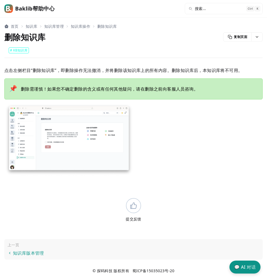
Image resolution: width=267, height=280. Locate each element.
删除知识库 (107, 26)
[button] (256, 37)
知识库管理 (54, 26)
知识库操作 (80, 26)
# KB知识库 (19, 50)
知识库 (31, 26)
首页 (15, 26)
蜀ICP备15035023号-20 (153, 270)
